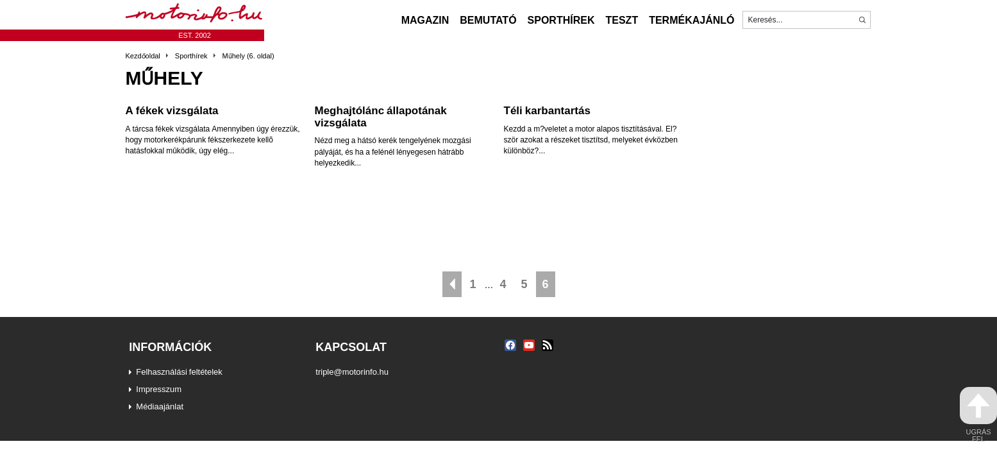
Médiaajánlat (159, 406)
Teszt (621, 20)
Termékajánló (691, 20)
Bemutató (488, 20)
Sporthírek (561, 20)
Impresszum (158, 388)
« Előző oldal (452, 284)
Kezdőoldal (143, 56)
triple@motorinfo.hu (352, 371)
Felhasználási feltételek (179, 371)
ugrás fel (978, 415)
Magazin (425, 20)
